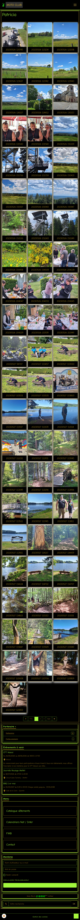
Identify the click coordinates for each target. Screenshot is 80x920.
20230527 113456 (65, 489)
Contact (10, 844)
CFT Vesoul (8, 752)
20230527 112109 (39, 427)
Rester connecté (12, 875)
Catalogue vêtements (18, 810)
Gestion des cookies (40, 917)
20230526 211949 (65, 332)
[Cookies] (4, 916)
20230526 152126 (14, 238)
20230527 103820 (65, 395)
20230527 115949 (65, 647)
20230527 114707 (65, 584)
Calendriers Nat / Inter (19, 822)
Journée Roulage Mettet (14, 770)
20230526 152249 (65, 238)
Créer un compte (8, 880)
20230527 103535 (40, 395)
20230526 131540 (14, 144)
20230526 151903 (65, 175)
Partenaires (40, 733)
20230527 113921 (14, 552)
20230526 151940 (40, 207)
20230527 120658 (14, 678)
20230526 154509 (40, 269)
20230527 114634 (14, 584)
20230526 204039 (65, 269)
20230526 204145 (65, 301)
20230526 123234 (40, 49)
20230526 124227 (14, 112)
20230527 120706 (40, 678)
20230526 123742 (39, 81)
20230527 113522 (14, 521)
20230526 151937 (14, 207)
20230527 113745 (40, 521)
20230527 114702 (39, 584)
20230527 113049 (14, 489)
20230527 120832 (14, 710)
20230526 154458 (14, 269)
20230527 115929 (40, 647)
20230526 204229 (14, 332)
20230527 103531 (14, 395)
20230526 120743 (14, 49)
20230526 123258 (65, 49)
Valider (40, 885)
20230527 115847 (14, 647)
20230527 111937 (14, 427)
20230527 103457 (40, 364)
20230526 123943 (65, 81)
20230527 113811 (65, 521)
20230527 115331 (65, 615)
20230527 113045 (65, 458)
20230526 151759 (40, 175)
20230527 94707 (14, 364)
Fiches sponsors (40, 739)
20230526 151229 (65, 144)
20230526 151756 (14, 175)
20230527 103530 (65, 364)
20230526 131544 (40, 144)
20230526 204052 (40, 301)
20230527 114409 (65, 552)
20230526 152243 (40, 238)
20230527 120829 (65, 678)
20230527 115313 (40, 615)
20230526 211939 (40, 332)
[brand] (12, 5)
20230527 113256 (40, 489)
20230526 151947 (65, 207)
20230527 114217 (40, 552)
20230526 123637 (14, 81)
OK (74, 904)
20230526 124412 (40, 112)
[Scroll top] (76, 916)
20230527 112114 (65, 427)
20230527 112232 (14, 458)
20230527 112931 (40, 458)
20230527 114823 (14, 615)
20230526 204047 (14, 301)
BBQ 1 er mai (9, 783)
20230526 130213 (65, 112)
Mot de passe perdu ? (22, 880)
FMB (9, 833)
